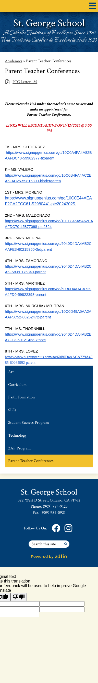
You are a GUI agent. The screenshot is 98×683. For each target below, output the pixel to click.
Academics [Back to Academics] (13, 61)
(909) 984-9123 (55, 506)
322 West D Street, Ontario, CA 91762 (49, 500)
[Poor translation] (18, 597)
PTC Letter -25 (25, 81)
